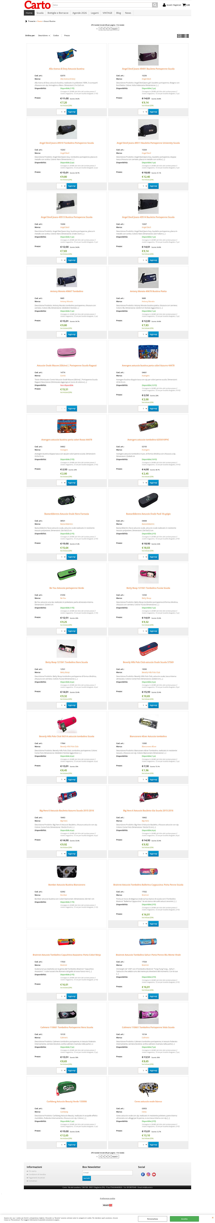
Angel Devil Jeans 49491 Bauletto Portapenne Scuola (148, 70)
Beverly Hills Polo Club (151, 674)
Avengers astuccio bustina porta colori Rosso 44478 (66, 441)
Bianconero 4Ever (149, 748)
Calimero (64, 1039)
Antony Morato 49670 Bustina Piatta (148, 292)
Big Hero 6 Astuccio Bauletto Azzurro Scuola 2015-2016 (67, 811)
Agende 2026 (79, 13)
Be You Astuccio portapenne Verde (66, 589)
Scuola (39, 13)
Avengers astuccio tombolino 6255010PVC (148, 441)
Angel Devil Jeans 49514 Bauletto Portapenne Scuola (148, 218)
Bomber (63, 896)
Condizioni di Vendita (37, 1176)
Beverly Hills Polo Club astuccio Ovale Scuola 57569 (148, 663)
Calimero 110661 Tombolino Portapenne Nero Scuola (66, 1028)
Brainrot (145, 896)
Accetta (184, 1219)
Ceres (144, 1113)
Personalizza (152, 1219)
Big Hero (63, 822)
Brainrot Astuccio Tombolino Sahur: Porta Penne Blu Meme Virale (148, 956)
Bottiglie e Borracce (57, 13)
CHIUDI (213, 1217)
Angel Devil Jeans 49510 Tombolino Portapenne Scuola (67, 144)
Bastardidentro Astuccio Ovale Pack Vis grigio (148, 515)
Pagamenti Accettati (37, 1179)
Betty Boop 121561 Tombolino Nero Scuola (67, 663)
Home (29, 13)
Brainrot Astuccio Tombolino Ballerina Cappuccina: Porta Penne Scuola (148, 886)
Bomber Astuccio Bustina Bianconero (66, 886)
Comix (63, 377)
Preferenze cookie (107, 1200)
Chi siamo (32, 1172)
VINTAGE (107, 13)
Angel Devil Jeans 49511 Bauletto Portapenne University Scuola (148, 144)
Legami (94, 13)
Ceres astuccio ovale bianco (148, 1103)
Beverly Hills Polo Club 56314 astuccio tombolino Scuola (66, 737)
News (127, 13)
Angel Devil (146, 80)
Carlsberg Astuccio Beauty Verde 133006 (67, 1103)
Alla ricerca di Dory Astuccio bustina (66, 70)
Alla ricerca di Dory (67, 80)
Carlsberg (64, 1113)
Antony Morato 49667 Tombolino (66, 292)
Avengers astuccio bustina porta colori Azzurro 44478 (148, 366)
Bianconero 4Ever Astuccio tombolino (148, 737)
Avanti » (115, 30)
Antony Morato (66, 303)
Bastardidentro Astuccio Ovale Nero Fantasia (66, 515)
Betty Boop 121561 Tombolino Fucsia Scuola (148, 589)
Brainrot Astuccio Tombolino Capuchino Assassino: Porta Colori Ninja (67, 956)
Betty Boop (146, 599)
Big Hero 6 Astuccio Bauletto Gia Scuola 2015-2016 (148, 811)
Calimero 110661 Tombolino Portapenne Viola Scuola (148, 1028)
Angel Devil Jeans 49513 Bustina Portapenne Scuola (66, 218)
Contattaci (33, 1182)
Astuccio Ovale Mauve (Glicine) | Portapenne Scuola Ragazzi (67, 366)
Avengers (145, 377)
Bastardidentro (66, 525)
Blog (118, 13)
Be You (63, 599)
